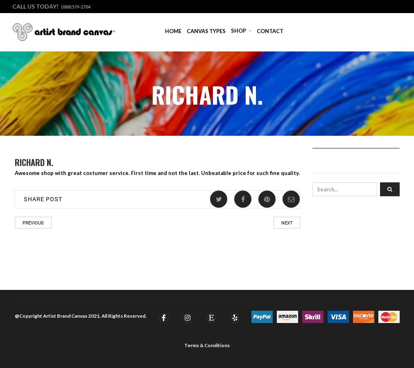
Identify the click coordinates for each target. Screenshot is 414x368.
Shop (238, 30)
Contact (270, 31)
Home (173, 31)
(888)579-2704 (75, 6)
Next (286, 223)
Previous (33, 223)
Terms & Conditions (207, 345)
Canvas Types (206, 31)
